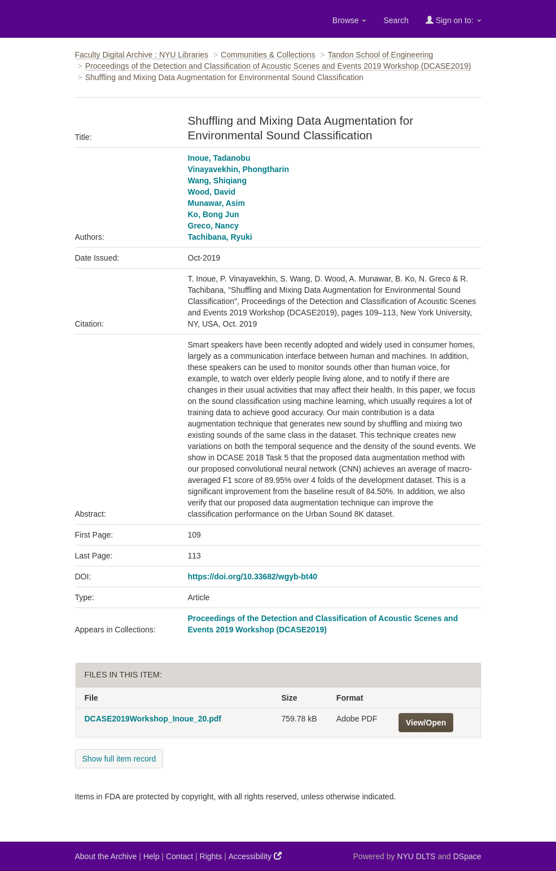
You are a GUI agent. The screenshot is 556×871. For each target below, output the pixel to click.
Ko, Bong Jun (213, 214)
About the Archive (106, 856)
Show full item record (119, 758)
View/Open (426, 722)
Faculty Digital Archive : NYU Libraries (142, 54)
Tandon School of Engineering (380, 54)
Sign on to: (453, 20)
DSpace (467, 856)
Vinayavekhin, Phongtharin (238, 169)
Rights (211, 856)
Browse (349, 20)
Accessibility (255, 856)
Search (395, 20)
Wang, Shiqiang (217, 180)
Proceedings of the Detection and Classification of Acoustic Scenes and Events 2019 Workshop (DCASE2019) (278, 66)
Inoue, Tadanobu (219, 157)
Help (151, 856)
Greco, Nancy (213, 225)
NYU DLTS (416, 856)
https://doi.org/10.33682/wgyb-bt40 (253, 576)
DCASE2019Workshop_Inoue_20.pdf (153, 718)
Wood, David (212, 191)
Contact (179, 856)
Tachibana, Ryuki (220, 236)
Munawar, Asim (216, 203)
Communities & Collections (268, 54)
